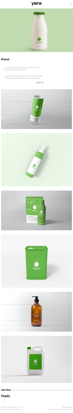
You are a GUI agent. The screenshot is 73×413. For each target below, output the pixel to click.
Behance (65, 409)
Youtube (50, 409)
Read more (40, 82)
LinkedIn (70, 409)
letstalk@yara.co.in (67, 407)
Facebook (60, 409)
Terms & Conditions (16, 409)
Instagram (55, 409)
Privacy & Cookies (5, 409)
